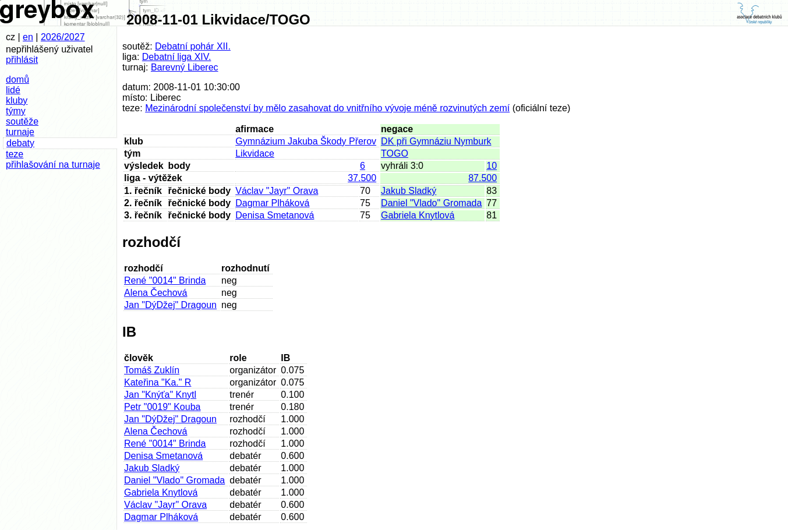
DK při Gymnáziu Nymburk (436, 141)
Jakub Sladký (408, 191)
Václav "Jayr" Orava (276, 191)
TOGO (394, 153)
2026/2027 (63, 37)
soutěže (22, 121)
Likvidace (254, 153)
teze (14, 154)
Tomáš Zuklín (151, 370)
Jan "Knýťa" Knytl (160, 395)
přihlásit (22, 60)
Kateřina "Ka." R (157, 382)
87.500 (482, 178)
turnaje (20, 132)
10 (491, 166)
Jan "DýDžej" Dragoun (170, 305)
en (28, 37)
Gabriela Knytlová (417, 215)
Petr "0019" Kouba (162, 407)
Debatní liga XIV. (176, 57)
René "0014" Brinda (165, 280)
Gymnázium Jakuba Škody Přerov (305, 141)
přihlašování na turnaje (53, 164)
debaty (20, 143)
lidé (13, 90)
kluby (16, 100)
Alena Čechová (156, 293)
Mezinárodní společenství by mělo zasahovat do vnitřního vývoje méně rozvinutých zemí (327, 108)
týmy (16, 111)
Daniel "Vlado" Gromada (431, 203)
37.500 (362, 178)
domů (17, 79)
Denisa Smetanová (274, 215)
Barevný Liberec (184, 67)
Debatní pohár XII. (193, 46)
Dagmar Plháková (272, 203)
